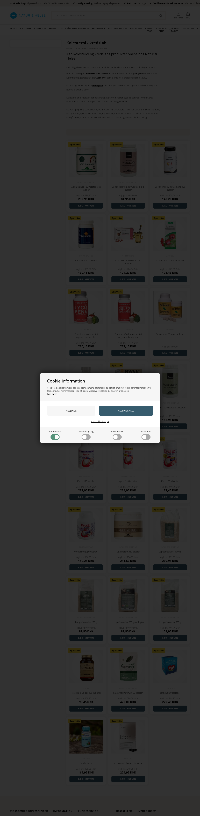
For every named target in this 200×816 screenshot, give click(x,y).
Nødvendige (55, 435)
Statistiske (146, 435)
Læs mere (52, 393)
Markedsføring (86, 435)
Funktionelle (117, 435)
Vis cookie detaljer (100, 421)
